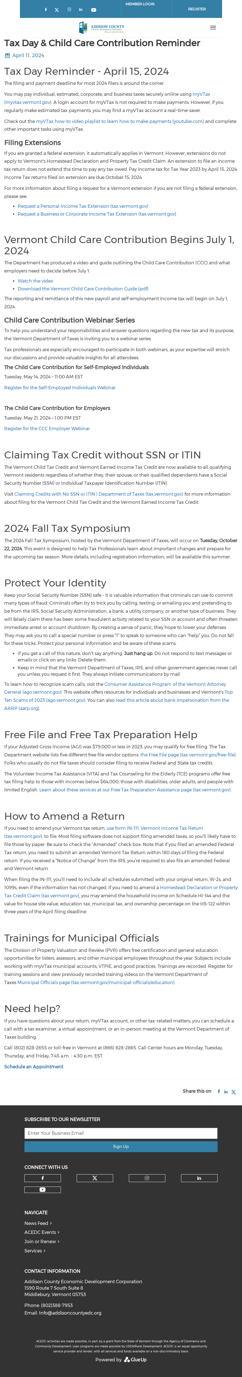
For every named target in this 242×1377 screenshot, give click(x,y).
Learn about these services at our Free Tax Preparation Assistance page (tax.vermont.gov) (135, 790)
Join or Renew (40, 1241)
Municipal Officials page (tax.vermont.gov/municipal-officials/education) (96, 982)
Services (33, 1250)
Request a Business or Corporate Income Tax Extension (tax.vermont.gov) (97, 214)
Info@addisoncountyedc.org (70, 1313)
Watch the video (35, 281)
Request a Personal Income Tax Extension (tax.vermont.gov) (83, 206)
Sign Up (121, 1146)
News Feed (36, 1223)
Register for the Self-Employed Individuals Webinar (60, 387)
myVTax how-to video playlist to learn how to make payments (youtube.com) (120, 121)
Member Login (139, 4)
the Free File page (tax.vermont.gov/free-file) (188, 755)
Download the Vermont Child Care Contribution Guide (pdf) (83, 289)
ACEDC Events (40, 1232)
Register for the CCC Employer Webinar (47, 428)
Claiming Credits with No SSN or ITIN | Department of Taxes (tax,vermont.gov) (98, 494)
